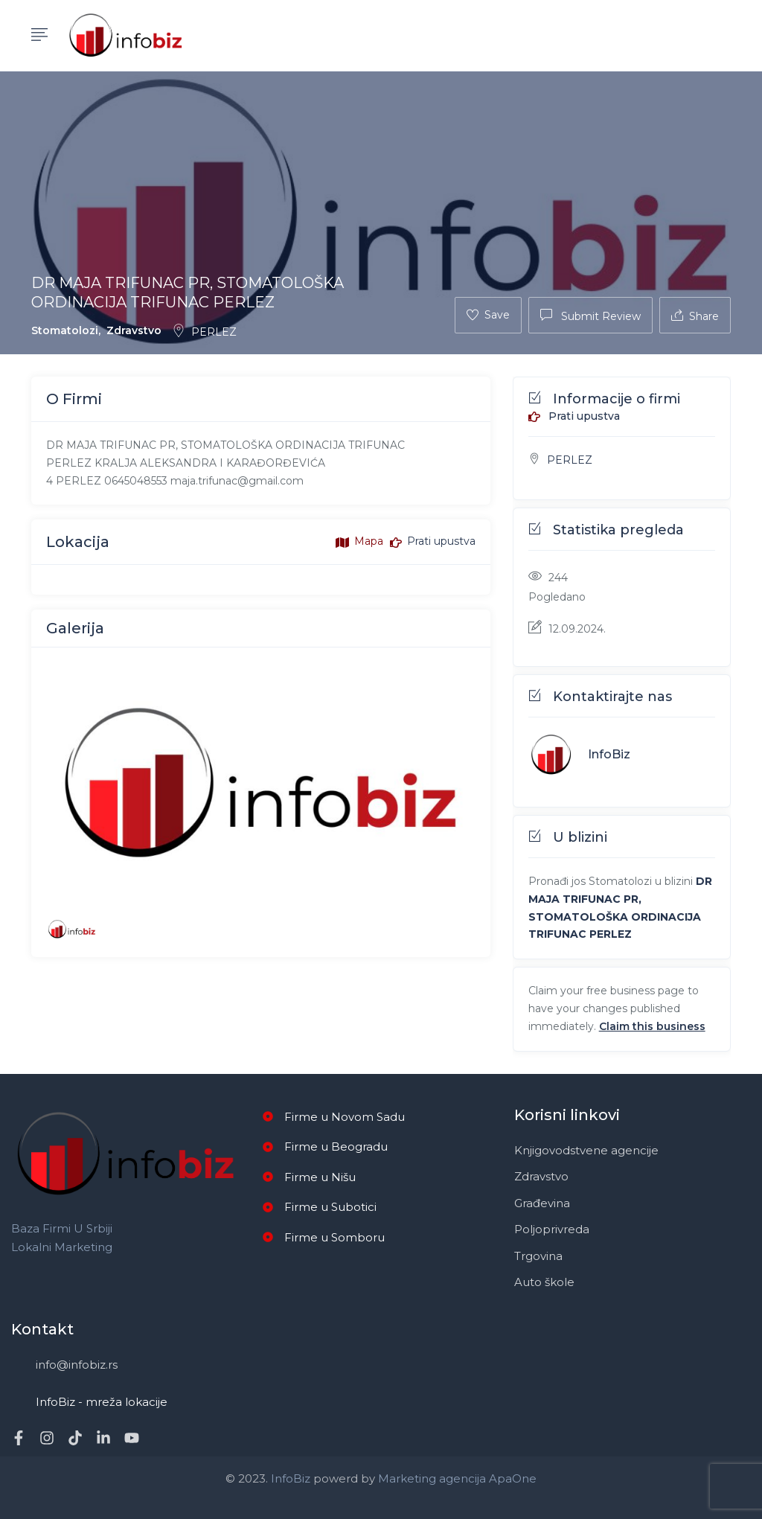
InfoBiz (609, 754)
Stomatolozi (64, 330)
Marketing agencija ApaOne (457, 1478)
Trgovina (538, 1256)
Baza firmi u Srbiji (61, 1228)
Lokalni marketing (61, 1247)
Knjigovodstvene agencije (586, 1150)
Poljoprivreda (551, 1229)
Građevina (542, 1203)
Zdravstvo (133, 330)
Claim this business (652, 1026)
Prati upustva (574, 417)
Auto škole (544, 1282)
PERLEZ (204, 332)
